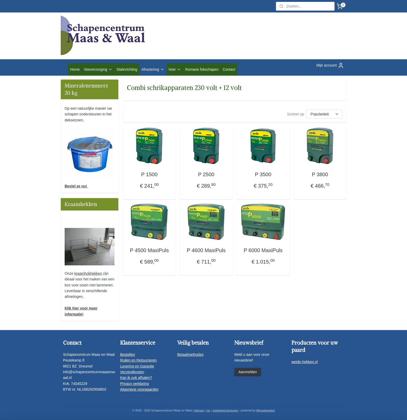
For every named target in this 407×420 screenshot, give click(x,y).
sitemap (199, 410)
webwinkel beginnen (225, 410)
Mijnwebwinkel (265, 410)
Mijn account (330, 65)
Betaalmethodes (190, 354)
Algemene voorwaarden (139, 389)
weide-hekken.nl (304, 362)
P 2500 (206, 174)
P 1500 (149, 174)
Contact (229, 69)
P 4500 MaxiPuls (149, 250)
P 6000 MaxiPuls (262, 250)
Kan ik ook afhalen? (136, 378)
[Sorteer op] (324, 114)
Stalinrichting (127, 69)
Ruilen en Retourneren (138, 360)
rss (208, 410)
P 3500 (263, 174)
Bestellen (127, 354)
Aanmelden (248, 372)
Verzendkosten (132, 372)
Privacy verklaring (134, 384)
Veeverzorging (98, 69)
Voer (174, 69)
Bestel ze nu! (76, 186)
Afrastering (152, 69)
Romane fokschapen (201, 69)
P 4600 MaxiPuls (206, 250)
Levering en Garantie (137, 366)
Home (75, 69)
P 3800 (320, 174)
